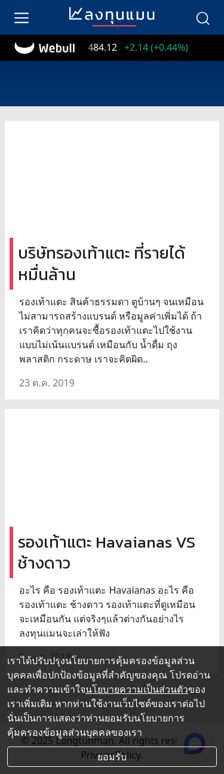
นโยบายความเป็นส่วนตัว (136, 689)
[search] (202, 17)
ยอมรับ (112, 756)
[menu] (21, 17)
